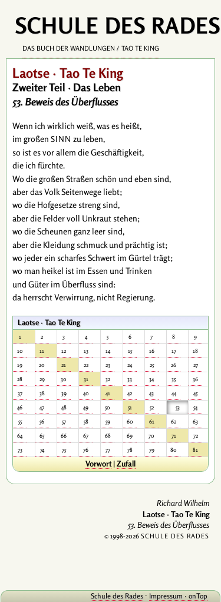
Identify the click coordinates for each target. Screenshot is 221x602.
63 (195, 421)
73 (20, 449)
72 (195, 435)
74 (42, 449)
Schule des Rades (117, 595)
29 (42, 379)
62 (173, 421)
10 (20, 351)
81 (195, 449)
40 (86, 393)
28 (19, 379)
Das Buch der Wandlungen (68, 48)
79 (151, 449)
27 (195, 365)
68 (108, 435)
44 (173, 393)
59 (107, 421)
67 (85, 435)
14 (107, 351)
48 (64, 407)
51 (130, 407)
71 (173, 435)
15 (130, 351)
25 (152, 365)
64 (19, 435)
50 (107, 407)
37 (20, 393)
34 (151, 379)
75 (64, 449)
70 (151, 435)
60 (130, 421)
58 (86, 421)
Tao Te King (140, 48)
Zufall (126, 463)
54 (195, 407)
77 (107, 449)
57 (64, 421)
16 (151, 351)
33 (129, 379)
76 (85, 449)
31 (86, 379)
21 (63, 365)
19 (19, 365)
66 (64, 435)
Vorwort (98, 463)
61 (151, 421)
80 (173, 449)
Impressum (166, 595)
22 (86, 365)
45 (195, 393)
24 (129, 365)
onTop (198, 595)
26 (173, 365)
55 (20, 421)
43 (151, 393)
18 (195, 351)
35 (173, 379)
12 (63, 351)
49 (85, 407)
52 (152, 407)
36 (195, 379)
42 (129, 393)
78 (130, 449)
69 (130, 435)
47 (41, 407)
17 (173, 351)
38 (42, 393)
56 (41, 421)
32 (107, 379)
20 (42, 365)
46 (19, 407)
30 (64, 379)
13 (86, 351)
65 (41, 435)
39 (64, 393)
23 (107, 365)
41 (107, 393)
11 (41, 351)
